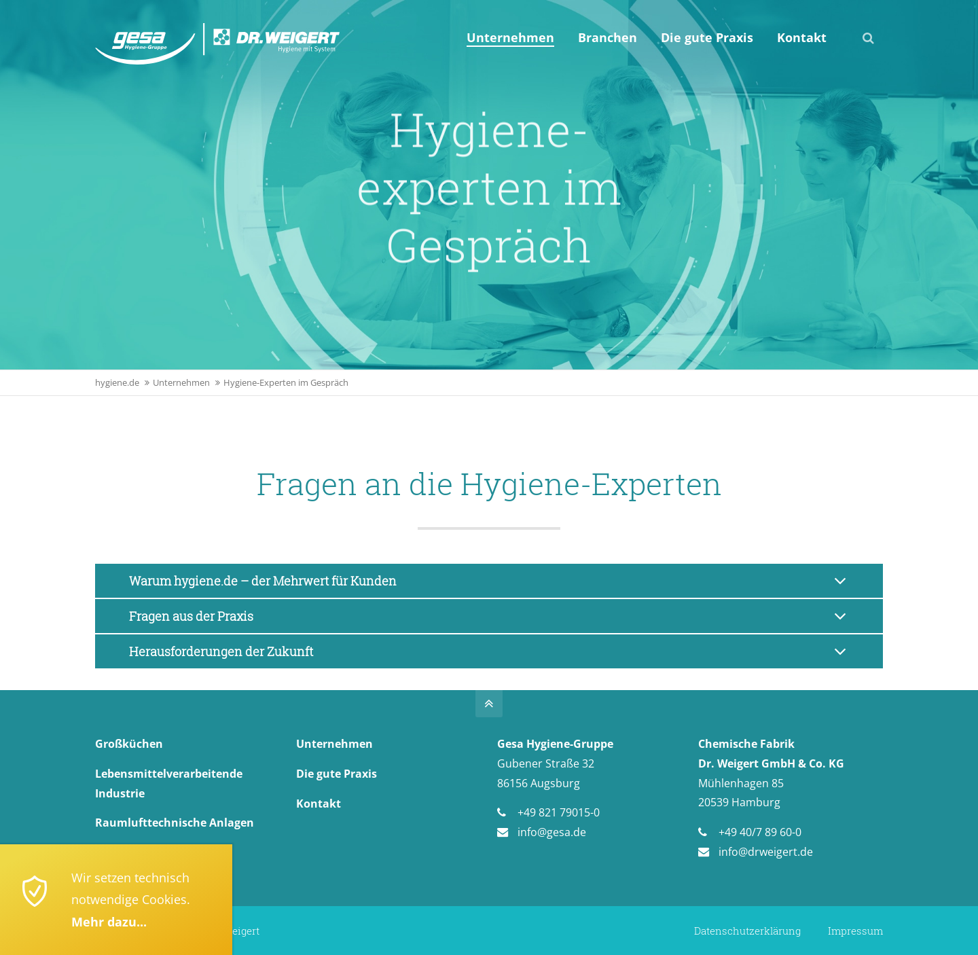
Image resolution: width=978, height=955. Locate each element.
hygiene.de (117, 383)
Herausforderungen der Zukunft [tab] (221, 651)
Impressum (855, 930)
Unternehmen (181, 383)
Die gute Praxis (336, 773)
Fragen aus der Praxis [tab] (191, 616)
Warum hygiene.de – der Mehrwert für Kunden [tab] (263, 581)
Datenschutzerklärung (747, 930)
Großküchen (129, 743)
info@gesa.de (552, 832)
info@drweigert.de (766, 851)
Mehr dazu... (109, 922)
